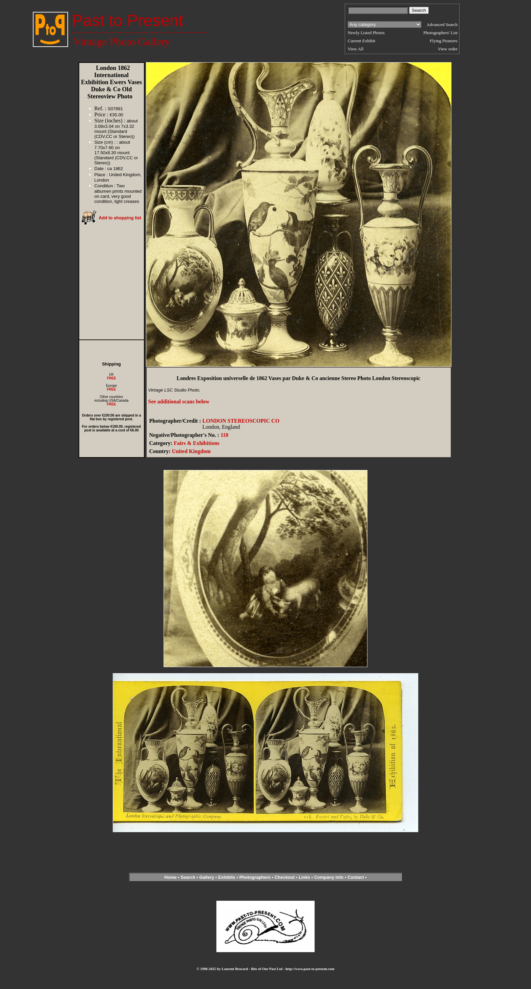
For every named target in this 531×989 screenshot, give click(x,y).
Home (170, 877)
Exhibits (226, 877)
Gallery (206, 877)
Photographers (255, 877)
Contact (355, 877)
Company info (329, 877)
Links (304, 877)
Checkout (285, 877)
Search (187, 877)
